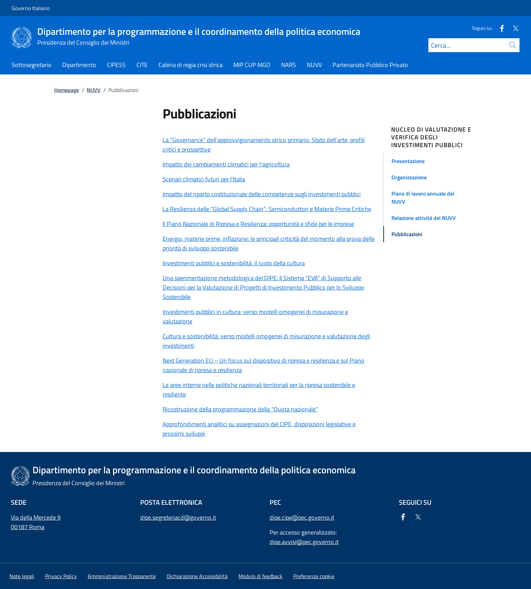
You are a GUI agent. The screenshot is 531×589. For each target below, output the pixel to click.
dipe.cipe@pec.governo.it (302, 517)
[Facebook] (499, 27)
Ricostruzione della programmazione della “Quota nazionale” (240, 409)
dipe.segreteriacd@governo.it (178, 517)
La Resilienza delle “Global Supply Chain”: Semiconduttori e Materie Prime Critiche (267, 208)
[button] (434, 161)
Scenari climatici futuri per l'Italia (204, 179)
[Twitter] (512, 27)
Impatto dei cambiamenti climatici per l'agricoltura (226, 164)
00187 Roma (27, 526)
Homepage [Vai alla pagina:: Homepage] (66, 90)
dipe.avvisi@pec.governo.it (304, 541)
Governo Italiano (30, 8)
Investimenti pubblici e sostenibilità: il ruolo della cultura (234, 263)
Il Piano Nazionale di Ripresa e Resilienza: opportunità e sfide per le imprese (258, 223)
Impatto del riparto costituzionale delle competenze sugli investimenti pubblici (262, 194)
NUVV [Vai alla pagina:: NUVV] (94, 90)
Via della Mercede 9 (36, 517)
